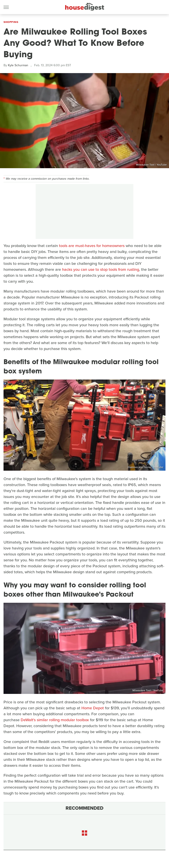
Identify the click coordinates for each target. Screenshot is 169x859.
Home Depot (92, 708)
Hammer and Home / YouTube (145, 467)
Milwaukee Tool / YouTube (151, 164)
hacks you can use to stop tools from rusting (100, 269)
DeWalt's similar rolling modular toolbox (55, 720)
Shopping (11, 22)
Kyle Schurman (18, 65)
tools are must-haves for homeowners (92, 246)
